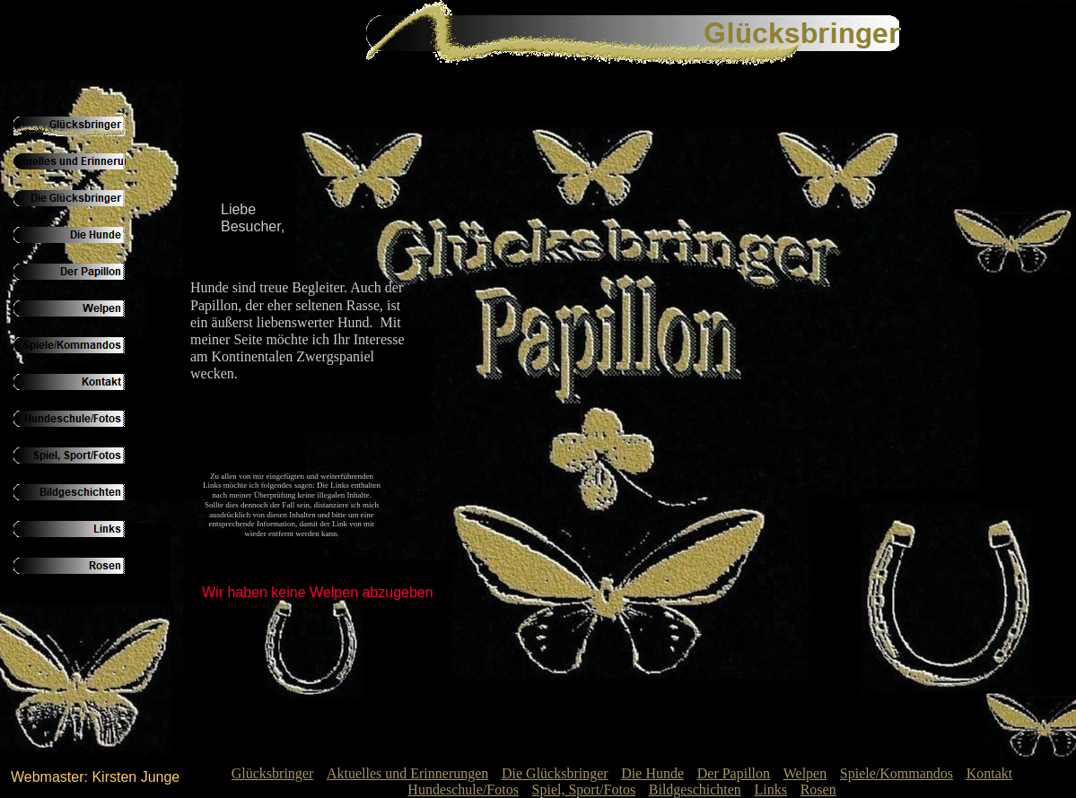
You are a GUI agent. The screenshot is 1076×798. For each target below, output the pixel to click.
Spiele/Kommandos (896, 773)
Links (771, 789)
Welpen (805, 773)
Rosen (818, 789)
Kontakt (990, 773)
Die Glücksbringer (555, 773)
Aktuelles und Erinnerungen (407, 773)
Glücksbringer (273, 773)
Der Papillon (733, 773)
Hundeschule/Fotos (463, 789)
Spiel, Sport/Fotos (584, 789)
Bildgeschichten (695, 789)
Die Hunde (652, 773)
